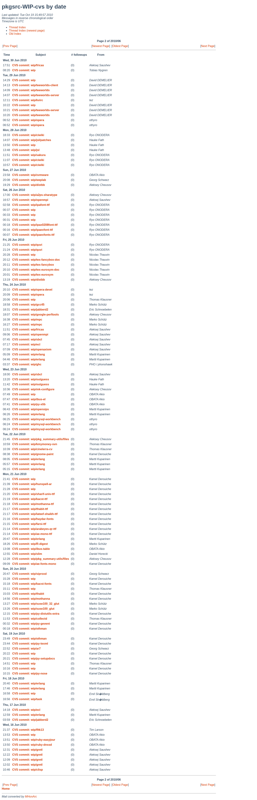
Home (6, 788)
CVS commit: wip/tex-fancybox (33, 264)
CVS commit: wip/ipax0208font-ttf (34, 224)
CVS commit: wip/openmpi (30, 199)
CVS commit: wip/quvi (27, 244)
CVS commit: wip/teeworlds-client (35, 85)
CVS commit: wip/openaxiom (31, 349)
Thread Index (17, 27)
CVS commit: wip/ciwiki (28, 135)
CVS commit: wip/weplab (29, 179)
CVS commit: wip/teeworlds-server (35, 95)
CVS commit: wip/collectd (29, 618)
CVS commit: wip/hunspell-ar (32, 484)
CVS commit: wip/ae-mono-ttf (32, 533)
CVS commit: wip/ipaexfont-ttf (32, 229)
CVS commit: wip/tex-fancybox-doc (36, 259)
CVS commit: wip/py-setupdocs (33, 658)
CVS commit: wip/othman (29, 628)
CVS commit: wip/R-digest (30, 543)
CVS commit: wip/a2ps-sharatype (34, 194)
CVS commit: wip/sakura (29, 155)
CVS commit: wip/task (27, 699)
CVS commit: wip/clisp (27, 769)
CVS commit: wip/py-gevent (31, 623)
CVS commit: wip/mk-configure (33, 389)
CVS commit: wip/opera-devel (32, 289)
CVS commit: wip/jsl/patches (31, 140)
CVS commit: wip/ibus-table (31, 548)
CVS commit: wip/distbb (28, 184)
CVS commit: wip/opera (28, 120)
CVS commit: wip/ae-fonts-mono (34, 563)
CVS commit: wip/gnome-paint (32, 454)
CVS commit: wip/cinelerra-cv (32, 449)
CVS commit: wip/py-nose (29, 673)
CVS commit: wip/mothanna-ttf (33, 503)
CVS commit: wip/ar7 (26, 648)
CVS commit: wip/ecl (26, 344)
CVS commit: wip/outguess (30, 379)
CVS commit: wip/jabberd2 (30, 309)
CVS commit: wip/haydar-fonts (33, 518)
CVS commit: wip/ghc (26, 364)
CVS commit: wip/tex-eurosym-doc (35, 269)
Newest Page (100, 46)
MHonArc (31, 796)
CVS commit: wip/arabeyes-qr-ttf (34, 528)
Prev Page (10, 46)
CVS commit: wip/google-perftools (35, 314)
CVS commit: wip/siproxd (29, 573)
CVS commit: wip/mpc (27, 319)
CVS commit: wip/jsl (25, 150)
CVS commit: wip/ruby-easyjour (33, 739)
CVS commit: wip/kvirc (27, 100)
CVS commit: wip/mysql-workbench (36, 419)
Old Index (15, 33)
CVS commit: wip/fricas (28, 65)
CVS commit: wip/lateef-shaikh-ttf (34, 513)
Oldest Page (120, 46)
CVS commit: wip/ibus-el (29, 399)
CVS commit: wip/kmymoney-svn (34, 444)
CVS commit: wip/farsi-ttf (29, 523)
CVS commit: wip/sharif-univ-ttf (33, 494)
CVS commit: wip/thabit (28, 593)
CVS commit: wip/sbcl (27, 339)
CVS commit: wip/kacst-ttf (29, 499)
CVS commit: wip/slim (27, 553)
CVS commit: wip (24, 70)
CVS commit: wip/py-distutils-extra (35, 613)
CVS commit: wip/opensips (30, 409)
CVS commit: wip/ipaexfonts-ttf (33, 234)
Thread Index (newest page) (27, 30)
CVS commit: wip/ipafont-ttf (31, 204)
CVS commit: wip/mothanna (31, 598)
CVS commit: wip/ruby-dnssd (32, 744)
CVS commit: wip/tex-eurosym (32, 274)
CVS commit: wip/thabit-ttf (30, 508)
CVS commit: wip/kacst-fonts (31, 583)
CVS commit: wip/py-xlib (29, 404)
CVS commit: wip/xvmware (30, 174)
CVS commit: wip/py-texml (30, 643)
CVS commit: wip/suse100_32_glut (35, 603)
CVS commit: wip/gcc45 (28, 304)
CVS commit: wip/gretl (27, 749)
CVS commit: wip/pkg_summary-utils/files (40, 439)
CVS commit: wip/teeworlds (31, 90)
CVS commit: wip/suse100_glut (33, 608)
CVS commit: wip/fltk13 (28, 729)
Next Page (208, 46)
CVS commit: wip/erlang (28, 354)
